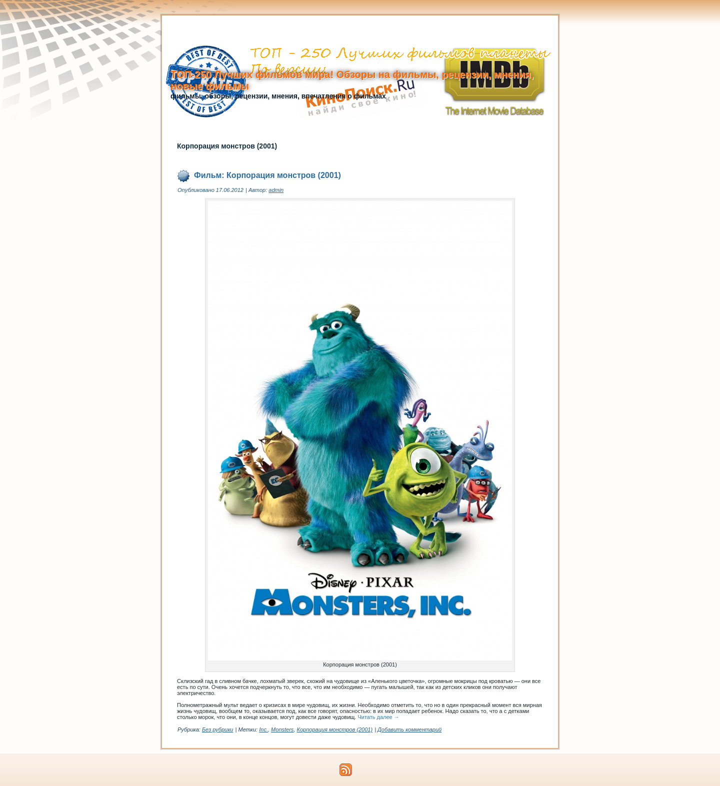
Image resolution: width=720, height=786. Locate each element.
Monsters (282, 729)
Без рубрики (218, 729)
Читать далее (378, 717)
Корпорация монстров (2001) (334, 729)
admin (276, 190)
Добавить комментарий (410, 729)
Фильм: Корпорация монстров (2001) (267, 175)
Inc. (263, 729)
